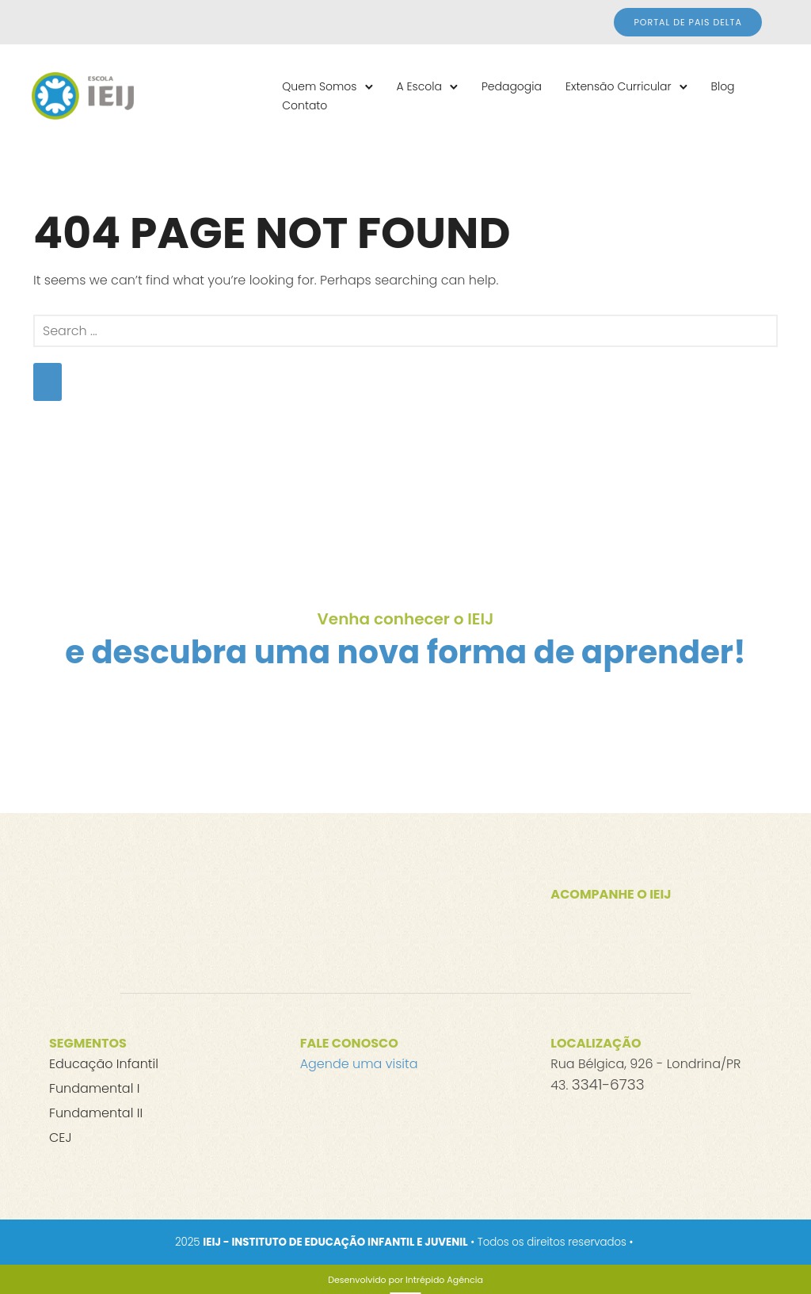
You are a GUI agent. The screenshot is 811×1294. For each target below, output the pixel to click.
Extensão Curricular (618, 86)
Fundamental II (96, 1113)
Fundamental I (94, 1088)
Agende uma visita (359, 1064)
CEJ (60, 1137)
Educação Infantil (103, 1064)
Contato (304, 105)
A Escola (419, 86)
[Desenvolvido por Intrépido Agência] (405, 1279)
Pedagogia (512, 86)
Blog (723, 86)
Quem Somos (319, 86)
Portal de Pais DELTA (688, 22)
